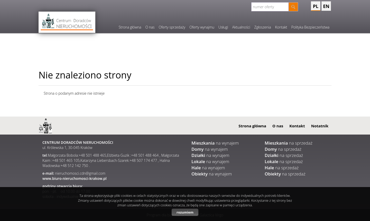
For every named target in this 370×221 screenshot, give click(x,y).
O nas (150, 27)
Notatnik (319, 125)
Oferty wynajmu (201, 27)
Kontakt (281, 27)
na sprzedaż (288, 143)
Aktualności (241, 27)
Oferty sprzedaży (172, 27)
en (326, 6)
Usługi (223, 27)
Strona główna (130, 27)
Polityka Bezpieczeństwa (310, 27)
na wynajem (215, 143)
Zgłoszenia (262, 27)
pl (315, 6)
